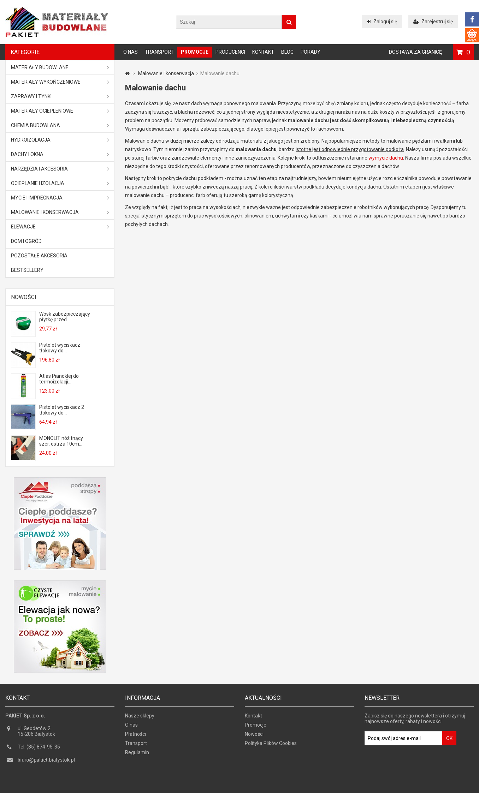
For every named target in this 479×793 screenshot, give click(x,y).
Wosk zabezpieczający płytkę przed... (64, 316)
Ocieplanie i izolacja (60, 183)
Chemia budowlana (60, 125)
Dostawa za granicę (415, 52)
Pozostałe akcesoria (39, 255)
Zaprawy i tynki (60, 96)
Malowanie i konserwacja (60, 212)
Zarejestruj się (433, 21)
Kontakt (263, 52)
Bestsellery (27, 270)
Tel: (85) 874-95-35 (39, 748)
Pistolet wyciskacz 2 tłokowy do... (61, 410)
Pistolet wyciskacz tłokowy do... (59, 347)
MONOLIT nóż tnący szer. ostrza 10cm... (61, 441)
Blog (287, 52)
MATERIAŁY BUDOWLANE (60, 67)
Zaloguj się (382, 21)
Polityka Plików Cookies (271, 744)
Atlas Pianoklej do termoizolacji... (59, 378)
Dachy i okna (60, 154)
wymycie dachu (385, 158)
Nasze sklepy (139, 717)
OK (449, 739)
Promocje (194, 52)
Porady (310, 52)
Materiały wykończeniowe (60, 82)
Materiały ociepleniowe (60, 111)
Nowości (23, 297)
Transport (159, 52)
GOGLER (259, 786)
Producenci (230, 52)
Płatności (135, 735)
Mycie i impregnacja (60, 198)
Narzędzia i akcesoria (60, 169)
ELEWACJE (60, 226)
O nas (130, 52)
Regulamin (137, 753)
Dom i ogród (26, 241)
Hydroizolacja (60, 140)
